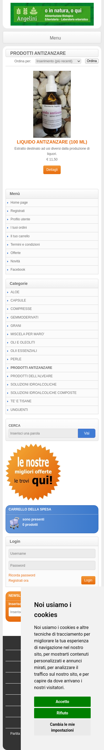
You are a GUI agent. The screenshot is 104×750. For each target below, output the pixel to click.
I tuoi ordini (19, 228)
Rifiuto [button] (62, 713)
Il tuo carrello (20, 236)
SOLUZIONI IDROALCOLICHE (34, 384)
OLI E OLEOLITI (23, 342)
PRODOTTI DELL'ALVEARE (32, 376)
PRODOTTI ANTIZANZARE (31, 368)
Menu (55, 38)
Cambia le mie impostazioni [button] (62, 727)
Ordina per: (22, 61)
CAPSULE (18, 300)
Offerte (16, 253)
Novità (15, 261)
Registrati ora (18, 581)
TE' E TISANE (21, 401)
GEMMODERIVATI (24, 317)
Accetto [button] (62, 701)
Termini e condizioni (25, 244)
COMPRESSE (21, 309)
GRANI (16, 326)
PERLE (16, 359)
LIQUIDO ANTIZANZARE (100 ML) (52, 142)
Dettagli (52, 170)
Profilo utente (20, 219)
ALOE (15, 292)
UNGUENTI (19, 410)
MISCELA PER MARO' (27, 334)
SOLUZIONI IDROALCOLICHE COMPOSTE (44, 393)
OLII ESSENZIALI (24, 351)
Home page (19, 202)
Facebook (18, 270)
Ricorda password (22, 575)
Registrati (18, 211)
